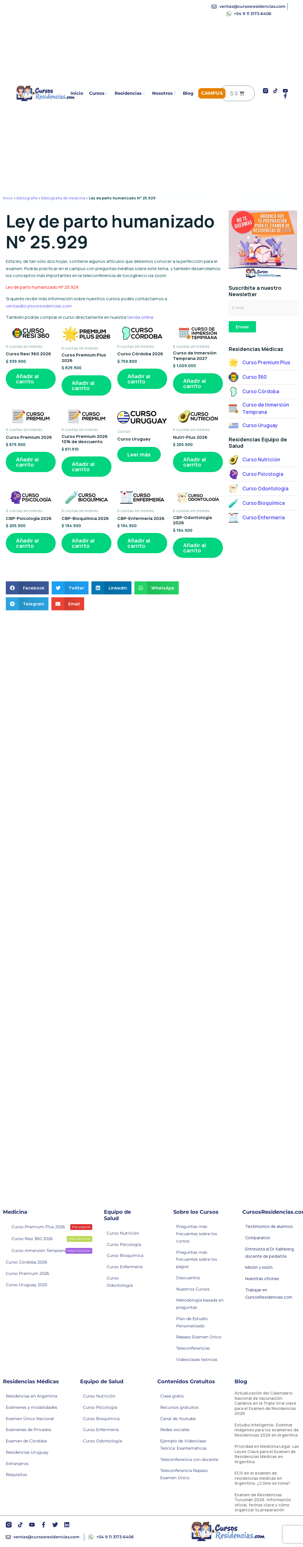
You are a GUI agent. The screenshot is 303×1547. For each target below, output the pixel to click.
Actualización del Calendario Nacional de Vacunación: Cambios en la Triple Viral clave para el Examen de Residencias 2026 (265, 1403)
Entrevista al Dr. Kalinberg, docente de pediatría (270, 1252)
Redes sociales (175, 1429)
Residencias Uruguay (27, 1452)
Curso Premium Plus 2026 (48, 1226)
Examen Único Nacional (30, 1418)
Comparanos (257, 1237)
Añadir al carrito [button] (27, 379)
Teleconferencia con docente (189, 1459)
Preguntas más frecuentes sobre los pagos (196, 1259)
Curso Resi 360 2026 (48, 1238)
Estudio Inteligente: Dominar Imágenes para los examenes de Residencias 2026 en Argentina (267, 1430)
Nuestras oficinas (262, 1278)
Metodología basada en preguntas (199, 1303)
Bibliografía (27, 198)
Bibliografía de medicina (63, 198)
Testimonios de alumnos (269, 1226)
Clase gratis (172, 1396)
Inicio (77, 93)
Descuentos (188, 1277)
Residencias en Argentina (31, 1396)
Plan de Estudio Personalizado (192, 1322)
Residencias (130, 93)
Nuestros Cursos (193, 1289)
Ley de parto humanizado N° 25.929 (42, 287)
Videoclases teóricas (196, 1359)
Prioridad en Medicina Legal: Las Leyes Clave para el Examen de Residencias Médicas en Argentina (267, 1454)
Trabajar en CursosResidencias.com (268, 1293)
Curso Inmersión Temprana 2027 (48, 1250)
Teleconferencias (193, 1348)
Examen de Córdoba (26, 1441)
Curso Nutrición (123, 1233)
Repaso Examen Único (198, 1336)
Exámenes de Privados (28, 1429)
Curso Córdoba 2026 (26, 1262)
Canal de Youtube (178, 1418)
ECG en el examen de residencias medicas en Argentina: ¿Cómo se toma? (262, 1478)
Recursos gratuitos (179, 1407)
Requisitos (16, 1474)
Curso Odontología (120, 1281)
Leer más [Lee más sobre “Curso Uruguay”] (139, 454)
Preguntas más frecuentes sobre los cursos (196, 1234)
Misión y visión (259, 1267)
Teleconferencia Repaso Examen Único (184, 1474)
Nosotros (164, 93)
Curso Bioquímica (125, 1255)
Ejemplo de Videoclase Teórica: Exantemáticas (183, 1444)
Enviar (242, 327)
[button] (27, 587)
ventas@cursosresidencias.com (39, 306)
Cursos (98, 93)
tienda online (140, 317)
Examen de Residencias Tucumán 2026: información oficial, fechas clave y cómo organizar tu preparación (263, 1502)
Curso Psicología (124, 1244)
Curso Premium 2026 (27, 1273)
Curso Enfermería (125, 1266)
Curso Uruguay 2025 (26, 1284)
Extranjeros (17, 1463)
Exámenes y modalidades (31, 1407)
